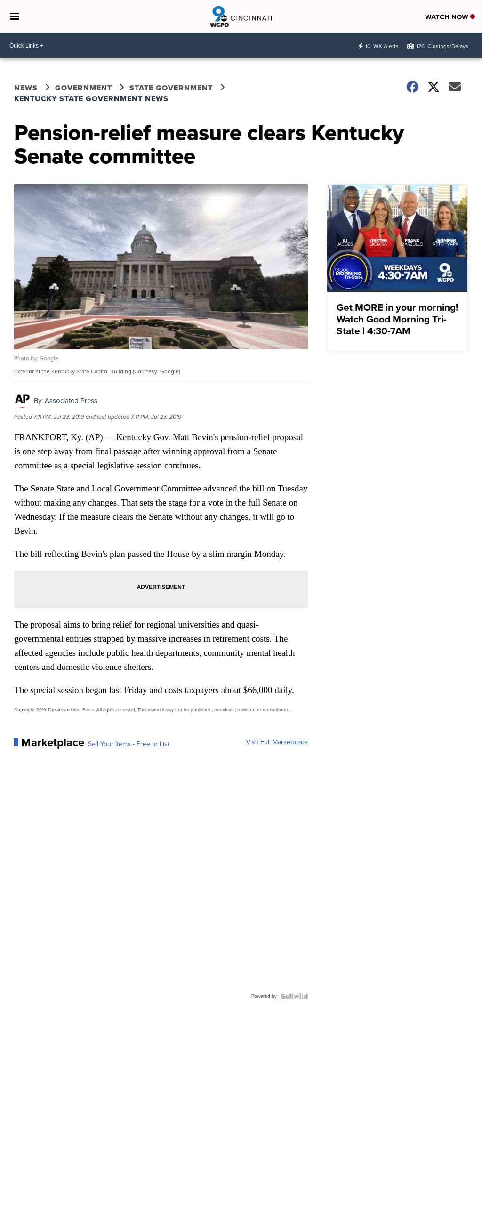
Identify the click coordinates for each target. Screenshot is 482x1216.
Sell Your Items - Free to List (128, 744)
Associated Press (71, 400)
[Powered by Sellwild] (294, 996)
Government (83, 87)
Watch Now (450, 17)
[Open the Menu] (14, 16)
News (26, 87)
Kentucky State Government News (91, 98)
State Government (171, 87)
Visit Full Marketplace (277, 742)
